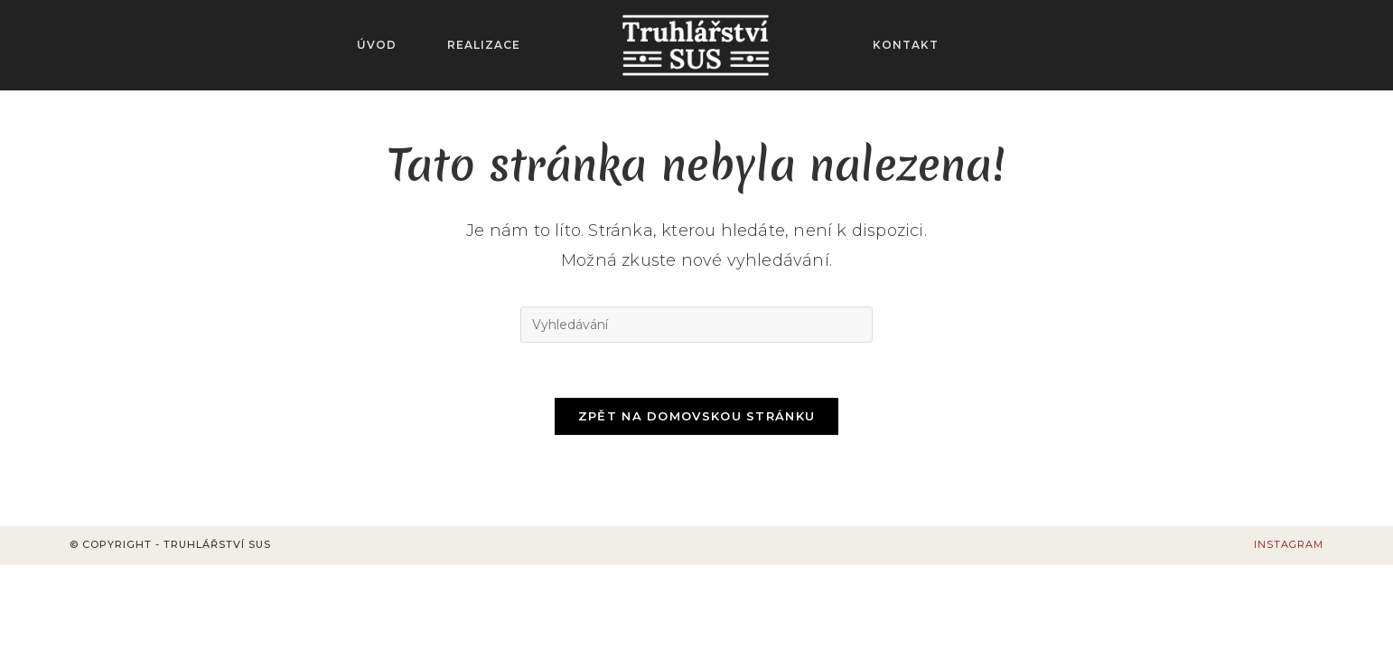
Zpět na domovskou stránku (697, 416)
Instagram (1288, 544)
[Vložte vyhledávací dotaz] (696, 325)
